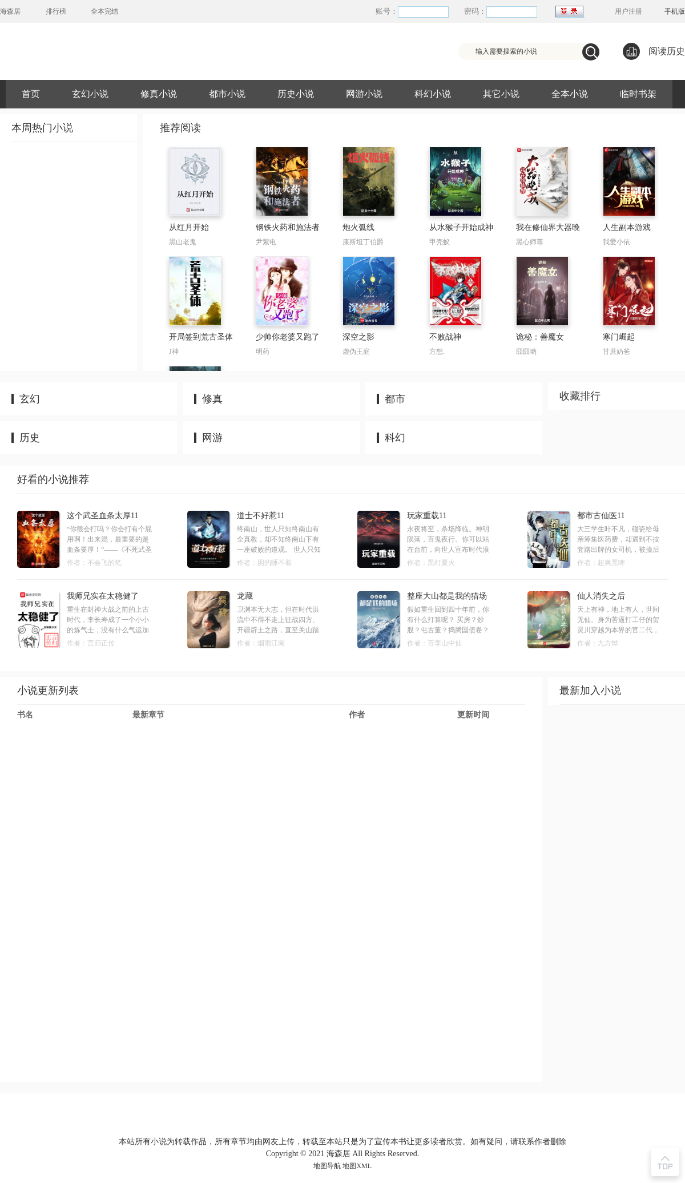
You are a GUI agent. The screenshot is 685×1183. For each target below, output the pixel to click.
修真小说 (158, 94)
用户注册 (628, 11)
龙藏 (245, 596)
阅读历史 (654, 51)
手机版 (674, 11)
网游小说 (364, 94)
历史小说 (295, 94)
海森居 (10, 11)
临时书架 (638, 94)
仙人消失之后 (601, 596)
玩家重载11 (426, 515)
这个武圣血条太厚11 (102, 515)
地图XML (357, 1166)
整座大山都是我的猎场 (447, 596)
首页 (31, 94)
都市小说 (227, 94)
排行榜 (56, 11)
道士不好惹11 (260, 515)
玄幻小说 (90, 94)
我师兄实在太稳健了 (103, 596)
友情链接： (325, 1129)
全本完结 (104, 11)
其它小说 (501, 94)
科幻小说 (432, 94)
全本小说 (569, 94)
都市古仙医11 (600, 515)
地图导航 (327, 1166)
